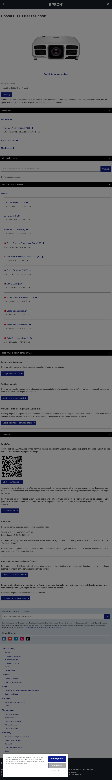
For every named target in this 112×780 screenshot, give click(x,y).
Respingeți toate (57, 765)
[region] (35, 765)
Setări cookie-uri (57, 771)
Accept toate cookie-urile (57, 759)
